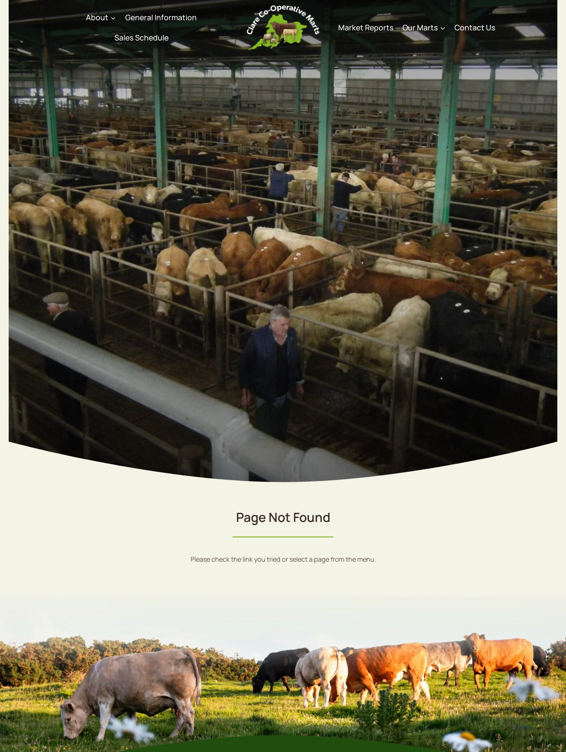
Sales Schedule (141, 38)
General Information (161, 17)
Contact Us (474, 27)
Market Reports (365, 27)
